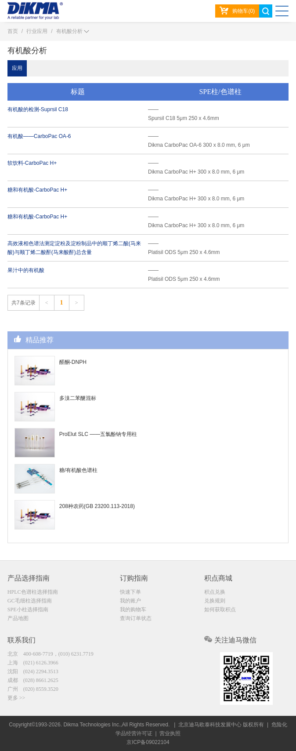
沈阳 (32, 671)
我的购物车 (133, 609)
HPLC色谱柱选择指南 (32, 592)
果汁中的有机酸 (25, 270)
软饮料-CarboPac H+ (32, 163)
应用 (17, 68)
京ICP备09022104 (147, 742)
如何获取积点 (220, 609)
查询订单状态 (136, 618)
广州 (32, 689)
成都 (32, 680)
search (265, 11)
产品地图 (18, 618)
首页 (12, 31)
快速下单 (130, 592)
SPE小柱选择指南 (27, 609)
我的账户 (130, 601)
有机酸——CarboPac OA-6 (39, 136)
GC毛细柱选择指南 (29, 601)
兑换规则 (214, 601)
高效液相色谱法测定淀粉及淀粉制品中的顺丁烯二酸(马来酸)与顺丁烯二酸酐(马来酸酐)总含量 (74, 247)
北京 (50, 654)
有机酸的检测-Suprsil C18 (37, 109)
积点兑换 (214, 592)
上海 (32, 663)
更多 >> (16, 698)
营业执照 (169, 733)
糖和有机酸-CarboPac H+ (37, 190)
